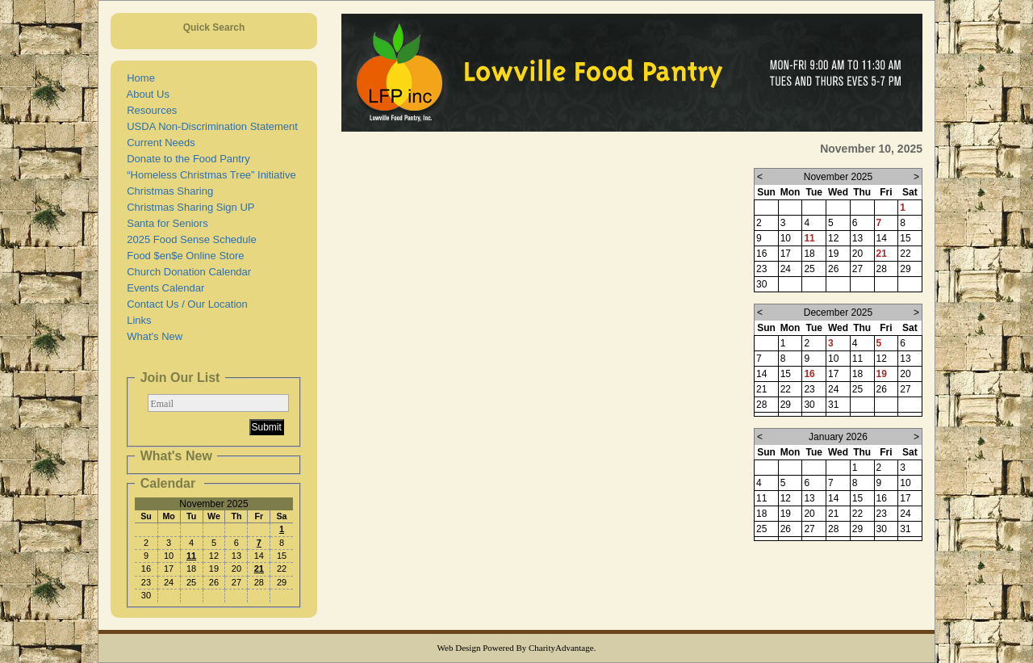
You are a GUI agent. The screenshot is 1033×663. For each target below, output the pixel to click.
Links (136, 320)
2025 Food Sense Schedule (189, 239)
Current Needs (158, 142)
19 (881, 374)
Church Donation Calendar (186, 272)
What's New (151, 336)
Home (138, 78)
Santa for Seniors (164, 223)
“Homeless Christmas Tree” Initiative (208, 175)
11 (191, 555)
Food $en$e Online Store (183, 256)
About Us (145, 94)
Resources (149, 110)
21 (259, 568)
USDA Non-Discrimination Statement (209, 126)
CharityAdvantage (561, 648)
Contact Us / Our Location (184, 304)
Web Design (459, 648)
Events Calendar (162, 288)
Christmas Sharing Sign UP (187, 207)
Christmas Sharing (167, 191)
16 (809, 374)
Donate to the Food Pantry (185, 159)
